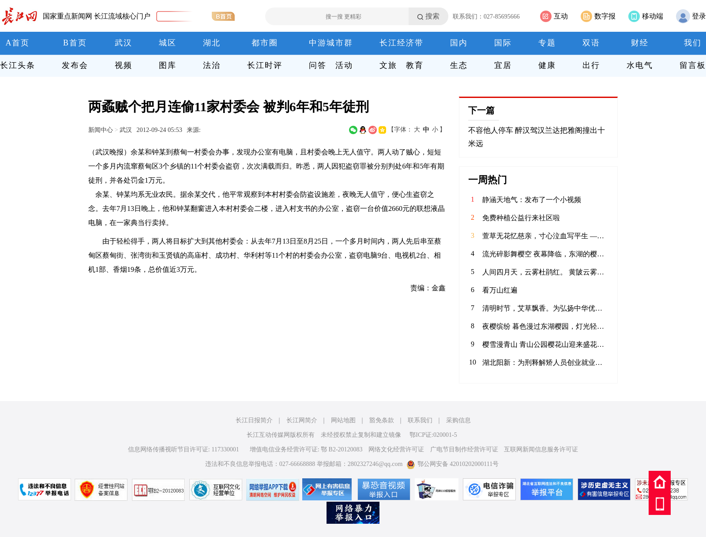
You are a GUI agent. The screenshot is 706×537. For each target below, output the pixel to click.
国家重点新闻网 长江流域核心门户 (96, 16)
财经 (640, 42)
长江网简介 (301, 420)
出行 (591, 65)
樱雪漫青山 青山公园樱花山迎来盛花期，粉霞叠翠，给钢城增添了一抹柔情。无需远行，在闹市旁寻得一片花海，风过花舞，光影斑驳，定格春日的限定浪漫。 (545, 344)
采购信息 (458, 420)
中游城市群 (331, 42)
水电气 (640, 65)
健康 (547, 65)
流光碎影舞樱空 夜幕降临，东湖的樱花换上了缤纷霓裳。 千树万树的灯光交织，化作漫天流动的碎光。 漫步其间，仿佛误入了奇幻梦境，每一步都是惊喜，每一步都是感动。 (545, 254)
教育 (415, 65)
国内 (459, 42)
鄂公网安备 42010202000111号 (452, 464)
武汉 (123, 42)
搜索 (432, 16)
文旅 (388, 65)
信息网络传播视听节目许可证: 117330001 (183, 449)
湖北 (212, 42)
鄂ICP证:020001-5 (433, 435)
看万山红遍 (500, 290)
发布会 (75, 65)
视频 (123, 65)
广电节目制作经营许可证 (464, 449)
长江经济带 (401, 42)
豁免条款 (381, 420)
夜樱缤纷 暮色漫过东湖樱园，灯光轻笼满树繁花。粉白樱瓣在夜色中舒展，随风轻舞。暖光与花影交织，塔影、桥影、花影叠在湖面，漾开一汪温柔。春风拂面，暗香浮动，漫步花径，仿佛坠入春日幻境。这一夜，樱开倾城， (545, 326)
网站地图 (343, 420)
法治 (212, 65)
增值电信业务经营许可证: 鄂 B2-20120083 (306, 449)
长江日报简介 (254, 420)
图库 (167, 65)
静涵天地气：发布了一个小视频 (531, 199)
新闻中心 (100, 129)
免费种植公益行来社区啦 (521, 218)
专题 (547, 42)
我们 (693, 42)
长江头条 (17, 65)
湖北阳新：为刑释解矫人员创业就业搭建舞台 (545, 362)
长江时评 (264, 65)
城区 (167, 42)
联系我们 (420, 420)
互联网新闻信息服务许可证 (541, 449)
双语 (591, 42)
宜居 (503, 65)
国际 (503, 42)
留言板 (693, 65)
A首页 (18, 42)
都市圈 (265, 42)
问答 (318, 65)
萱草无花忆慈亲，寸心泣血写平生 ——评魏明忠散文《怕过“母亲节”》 (545, 236)
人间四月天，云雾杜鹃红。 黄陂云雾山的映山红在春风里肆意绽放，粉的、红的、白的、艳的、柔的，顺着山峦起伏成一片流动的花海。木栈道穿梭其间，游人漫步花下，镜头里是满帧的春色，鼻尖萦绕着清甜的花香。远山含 (545, 272)
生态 (459, 65)
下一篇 (481, 110)
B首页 (75, 42)
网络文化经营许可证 (396, 449)
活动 (344, 65)
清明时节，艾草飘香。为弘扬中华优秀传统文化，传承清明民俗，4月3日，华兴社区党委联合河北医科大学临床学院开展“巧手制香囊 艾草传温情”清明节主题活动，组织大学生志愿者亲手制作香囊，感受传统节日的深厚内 (545, 308)
